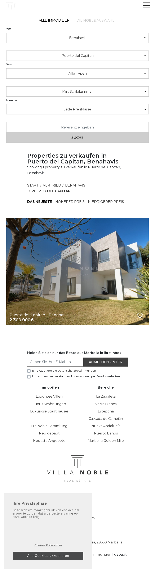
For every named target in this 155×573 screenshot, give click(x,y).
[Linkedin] (82, 497)
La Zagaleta (106, 396)
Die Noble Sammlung (49, 426)
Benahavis (75, 185)
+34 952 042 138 (77, 511)
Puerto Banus (106, 433)
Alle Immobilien (54, 20)
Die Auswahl (95, 20)
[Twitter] (90, 497)
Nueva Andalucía (105, 426)
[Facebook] (66, 497)
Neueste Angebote (49, 441)
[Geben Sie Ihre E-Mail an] (55, 362)
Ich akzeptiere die (64, 370)
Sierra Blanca (106, 404)
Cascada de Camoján (106, 419)
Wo (8, 28)
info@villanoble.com (78, 518)
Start (33, 185)
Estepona (106, 411)
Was (9, 64)
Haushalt (12, 100)
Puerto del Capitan (51, 191)
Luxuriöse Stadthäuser (49, 411)
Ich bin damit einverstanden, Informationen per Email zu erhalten (76, 376)
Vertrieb (52, 185)
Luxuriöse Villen (49, 396)
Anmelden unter (105, 362)
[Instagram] (74, 497)
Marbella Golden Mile (106, 441)
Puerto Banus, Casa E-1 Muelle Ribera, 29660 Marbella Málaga (77, 544)
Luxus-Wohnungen (49, 404)
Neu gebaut (49, 433)
